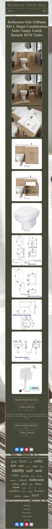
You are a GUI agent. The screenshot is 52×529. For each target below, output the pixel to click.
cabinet (22, 480)
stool (32, 476)
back (35, 495)
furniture (39, 490)
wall (29, 471)
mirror (18, 496)
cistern (14, 491)
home (16, 487)
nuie (35, 488)
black (24, 491)
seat (40, 488)
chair (29, 488)
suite (21, 465)
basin (23, 461)
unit (38, 470)
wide (41, 466)
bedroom (25, 476)
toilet (38, 461)
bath (30, 462)
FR (28, 520)
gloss (24, 483)
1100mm (15, 484)
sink (13, 465)
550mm (26, 496)
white (15, 475)
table (35, 466)
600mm (28, 467)
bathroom (37, 480)
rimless (13, 480)
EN (25, 520)
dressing (39, 476)
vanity (18, 470)
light (31, 484)
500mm (38, 484)
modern (24, 488)
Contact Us (26, 509)
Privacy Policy (26, 512)
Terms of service (27, 516)
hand (30, 491)
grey (14, 461)
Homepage (26, 505)
